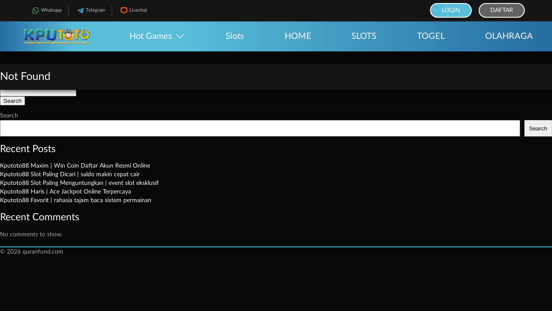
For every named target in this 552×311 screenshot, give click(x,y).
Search (9, 116)
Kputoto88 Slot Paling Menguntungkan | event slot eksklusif (79, 183)
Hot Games (150, 36)
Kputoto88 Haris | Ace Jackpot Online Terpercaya (65, 192)
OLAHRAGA (509, 36)
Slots (235, 36)
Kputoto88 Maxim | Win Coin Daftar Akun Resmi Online (75, 166)
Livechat (133, 10)
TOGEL (431, 36)
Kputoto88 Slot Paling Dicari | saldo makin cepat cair (70, 174)
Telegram (90, 10)
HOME (298, 36)
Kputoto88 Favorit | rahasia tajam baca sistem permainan (75, 200)
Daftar (501, 10)
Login (451, 10)
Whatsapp (46, 10)
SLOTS (363, 36)
